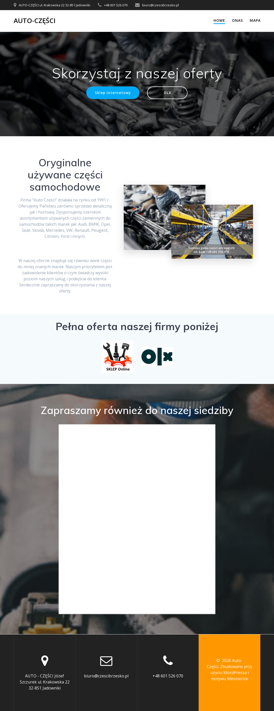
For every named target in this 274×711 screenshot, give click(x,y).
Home (219, 20)
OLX (167, 92)
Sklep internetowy (113, 92)
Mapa (255, 20)
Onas (237, 20)
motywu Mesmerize (229, 678)
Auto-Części (34, 20)
